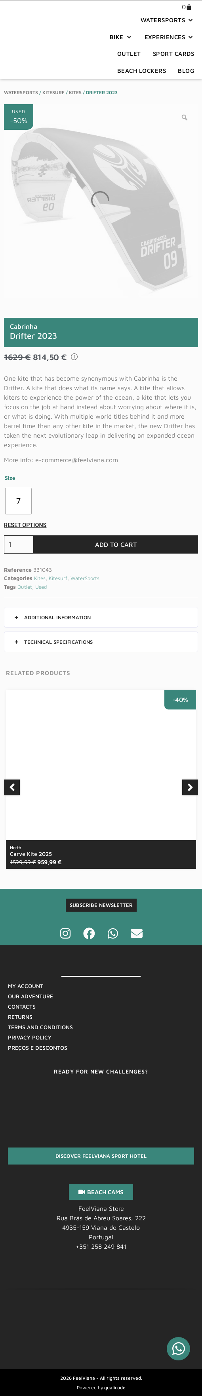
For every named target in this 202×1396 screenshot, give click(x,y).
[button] (167, 20)
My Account (25, 986)
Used (41, 587)
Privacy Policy (29, 1037)
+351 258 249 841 (101, 1246)
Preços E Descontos (37, 1047)
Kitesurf (53, 92)
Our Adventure (30, 996)
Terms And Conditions (40, 1027)
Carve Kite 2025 (31, 851)
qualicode (115, 1387)
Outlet (24, 587)
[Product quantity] (19, 544)
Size (10, 479)
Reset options (25, 525)
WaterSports (21, 92)
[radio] (18, 501)
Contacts (22, 1006)
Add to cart (116, 544)
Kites (75, 92)
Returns (20, 1016)
